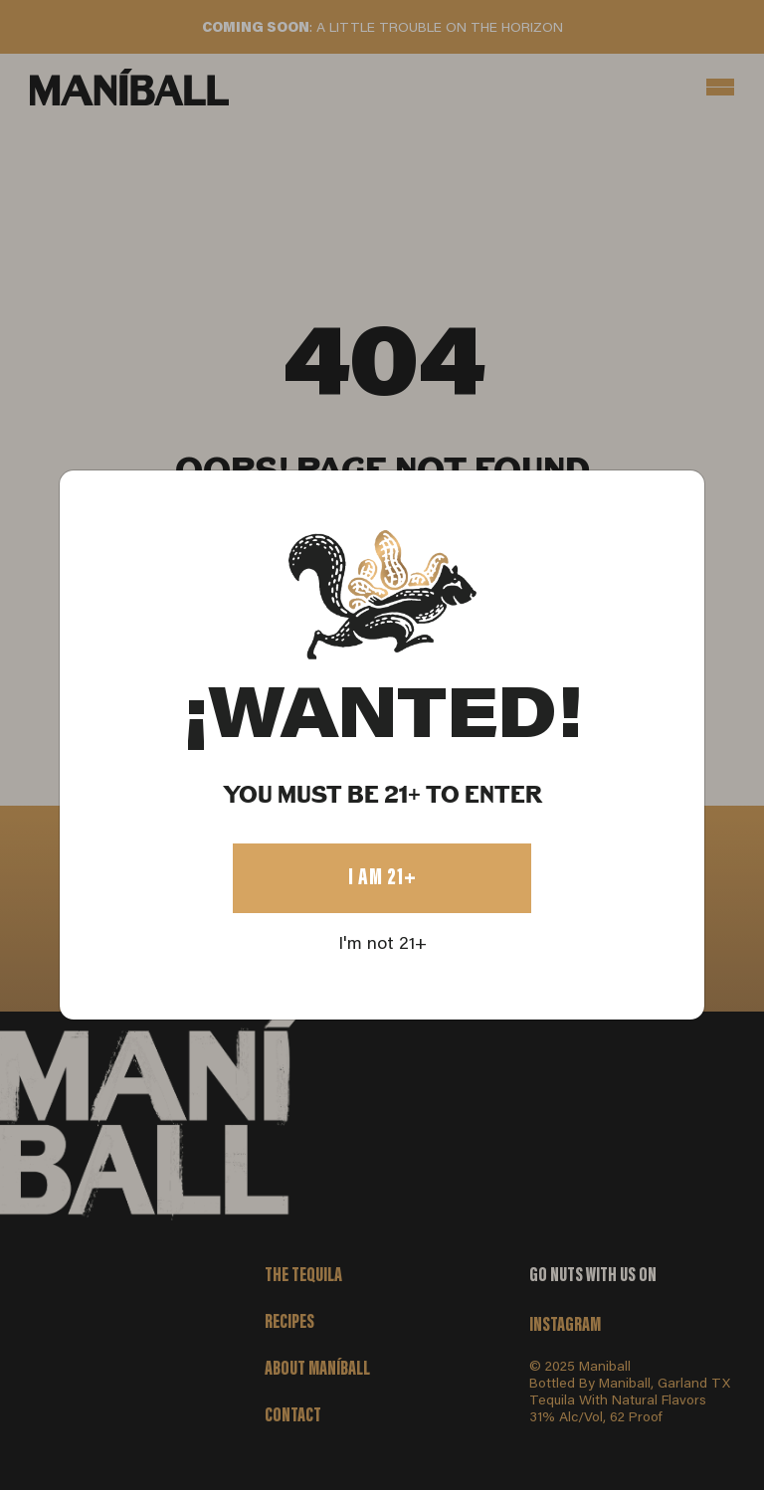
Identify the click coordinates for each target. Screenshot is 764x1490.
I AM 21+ (382, 878)
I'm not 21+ (382, 945)
